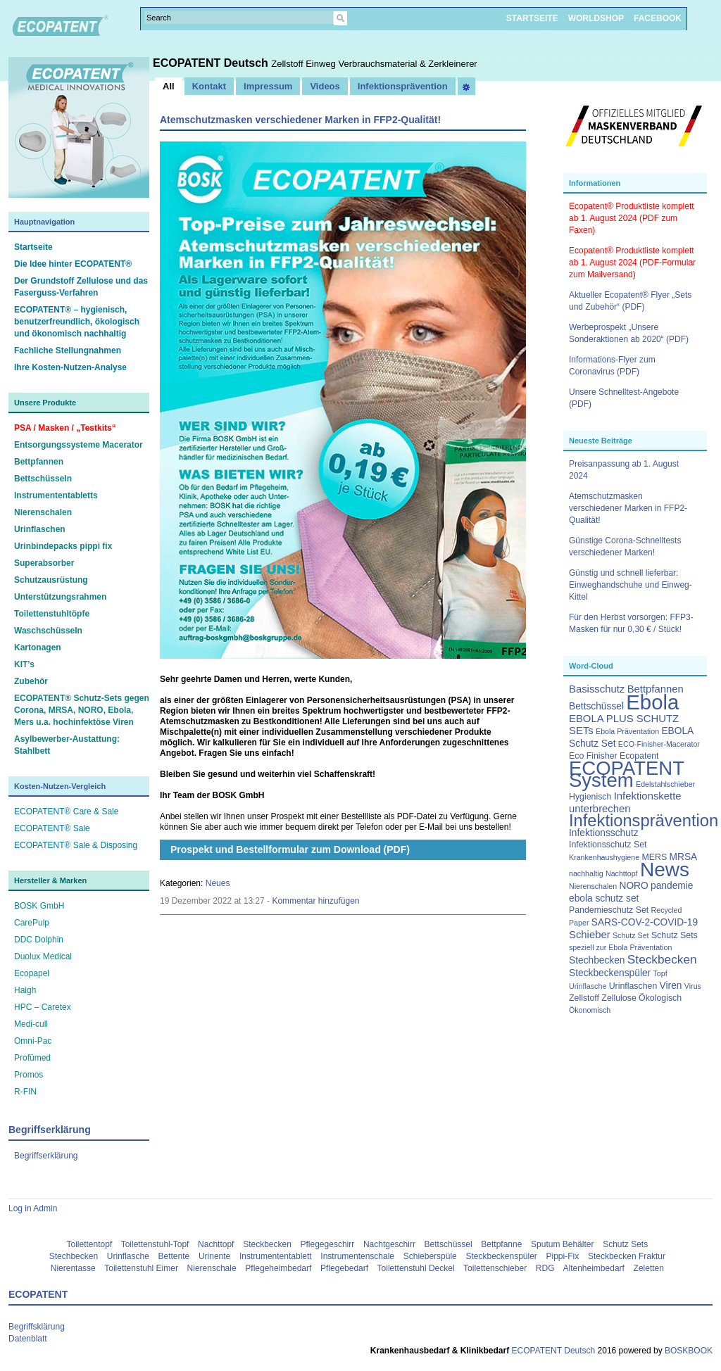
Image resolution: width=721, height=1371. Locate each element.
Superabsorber (44, 563)
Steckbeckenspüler (501, 1256)
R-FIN (25, 1092)
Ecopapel (31, 973)
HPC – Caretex (42, 1007)
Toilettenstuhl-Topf (155, 1244)
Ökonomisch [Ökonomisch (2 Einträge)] (589, 1010)
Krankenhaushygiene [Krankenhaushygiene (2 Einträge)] (604, 857)
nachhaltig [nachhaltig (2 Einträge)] (586, 873)
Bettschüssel (448, 1244)
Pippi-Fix (562, 1256)
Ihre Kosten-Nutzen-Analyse (70, 367)
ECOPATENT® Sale (52, 828)
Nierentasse (73, 1268)
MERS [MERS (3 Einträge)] (654, 857)
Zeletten (649, 1268)
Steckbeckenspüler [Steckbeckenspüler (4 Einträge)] (610, 973)
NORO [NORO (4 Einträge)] (633, 885)
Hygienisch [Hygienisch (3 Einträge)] (590, 797)
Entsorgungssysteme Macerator (78, 445)
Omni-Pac (32, 1041)
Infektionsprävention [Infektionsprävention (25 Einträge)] (643, 820)
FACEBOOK (658, 18)
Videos (324, 86)
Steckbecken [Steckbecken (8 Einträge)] (662, 959)
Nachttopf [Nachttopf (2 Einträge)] (622, 873)
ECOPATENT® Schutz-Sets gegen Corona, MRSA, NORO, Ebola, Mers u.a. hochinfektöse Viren (81, 710)
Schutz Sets (625, 1244)
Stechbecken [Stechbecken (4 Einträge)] (597, 960)
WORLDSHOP (596, 18)
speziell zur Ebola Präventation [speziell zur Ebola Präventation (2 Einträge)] (620, 947)
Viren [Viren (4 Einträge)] (671, 985)
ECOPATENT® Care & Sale (66, 811)
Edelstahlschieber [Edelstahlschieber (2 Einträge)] (665, 784)
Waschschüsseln (48, 631)
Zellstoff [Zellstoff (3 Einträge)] (584, 998)
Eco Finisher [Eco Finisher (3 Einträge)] (593, 756)
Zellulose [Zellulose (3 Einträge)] (618, 998)
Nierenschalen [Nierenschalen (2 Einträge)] (593, 886)
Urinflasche (128, 1256)
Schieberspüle (430, 1256)
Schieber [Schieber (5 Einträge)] (589, 934)
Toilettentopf (90, 1244)
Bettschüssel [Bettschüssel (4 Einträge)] (596, 706)
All (169, 86)
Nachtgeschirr (389, 1244)
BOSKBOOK (688, 1351)
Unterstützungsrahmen (60, 597)
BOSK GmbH (39, 906)
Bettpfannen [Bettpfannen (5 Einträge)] (655, 689)
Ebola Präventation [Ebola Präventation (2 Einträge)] (627, 731)
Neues (218, 883)
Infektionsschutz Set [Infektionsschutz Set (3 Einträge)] (607, 844)
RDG (545, 1268)
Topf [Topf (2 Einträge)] (660, 973)
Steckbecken (267, 1244)
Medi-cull (31, 1024)
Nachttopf (216, 1244)
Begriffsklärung (36, 1327)
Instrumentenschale (357, 1256)
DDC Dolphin (38, 939)
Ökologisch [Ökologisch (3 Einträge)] (660, 998)
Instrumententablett (275, 1256)
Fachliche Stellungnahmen (67, 350)
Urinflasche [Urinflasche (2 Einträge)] (587, 986)
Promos (28, 1075)
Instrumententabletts (56, 495)
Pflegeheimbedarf (278, 1268)
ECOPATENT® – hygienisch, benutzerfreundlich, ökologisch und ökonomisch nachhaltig (76, 322)
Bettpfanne (501, 1244)
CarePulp (31, 923)
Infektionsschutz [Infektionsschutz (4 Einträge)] (604, 833)
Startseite (33, 247)
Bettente (174, 1256)
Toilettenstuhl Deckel (416, 1268)
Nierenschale (212, 1268)
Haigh (25, 990)
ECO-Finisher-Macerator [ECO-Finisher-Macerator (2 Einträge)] (659, 744)
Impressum (268, 86)
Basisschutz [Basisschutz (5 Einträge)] (597, 689)
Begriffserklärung (46, 1156)
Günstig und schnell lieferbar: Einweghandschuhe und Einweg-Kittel (630, 585)
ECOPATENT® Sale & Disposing (75, 845)
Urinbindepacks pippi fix (63, 546)
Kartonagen (37, 647)
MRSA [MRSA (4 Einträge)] (684, 857)
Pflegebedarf (344, 1268)
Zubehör (31, 681)
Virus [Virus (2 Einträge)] (692, 986)
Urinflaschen (39, 529)
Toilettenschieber (495, 1268)
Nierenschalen (43, 512)
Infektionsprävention (403, 86)
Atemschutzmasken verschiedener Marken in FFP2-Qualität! (628, 508)
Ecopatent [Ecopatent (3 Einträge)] (639, 756)
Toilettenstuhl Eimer (141, 1268)
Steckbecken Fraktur (626, 1256)
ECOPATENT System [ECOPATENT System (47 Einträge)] (626, 774)
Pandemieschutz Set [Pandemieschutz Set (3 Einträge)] (608, 910)
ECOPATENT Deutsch (212, 63)
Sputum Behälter (562, 1244)
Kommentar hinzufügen (315, 901)
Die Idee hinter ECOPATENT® (73, 264)
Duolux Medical (43, 956)
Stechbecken (73, 1256)
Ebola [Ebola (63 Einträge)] (652, 702)
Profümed (32, 1058)
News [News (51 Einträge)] (664, 869)
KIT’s (24, 664)
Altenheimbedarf (594, 1268)
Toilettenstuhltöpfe (51, 614)
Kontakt (209, 86)
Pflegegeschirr (328, 1244)
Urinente (214, 1256)
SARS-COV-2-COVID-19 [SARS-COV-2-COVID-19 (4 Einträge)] (644, 922)
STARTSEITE (532, 18)
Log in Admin (32, 1208)
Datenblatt (27, 1339)
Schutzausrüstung (51, 580)
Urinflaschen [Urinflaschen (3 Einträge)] (633, 986)
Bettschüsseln (43, 479)
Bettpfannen (38, 462)
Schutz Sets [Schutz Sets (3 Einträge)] (674, 935)
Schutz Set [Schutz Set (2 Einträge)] (631, 935)
